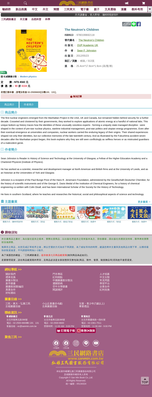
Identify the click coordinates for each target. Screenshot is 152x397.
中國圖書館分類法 (63, 280)
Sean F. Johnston (86, 50)
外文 (45, 9)
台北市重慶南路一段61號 (93, 319)
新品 (21, 9)
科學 (47, 19)
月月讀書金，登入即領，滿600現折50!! (102, 14)
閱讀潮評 (58, 289)
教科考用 (137, 9)
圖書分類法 (12, 280)
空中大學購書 (60, 286)
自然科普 (36, 19)
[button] (149, 217)
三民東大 (70, 9)
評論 (127, 24)
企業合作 (105, 286)
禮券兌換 (11, 277)
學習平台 (105, 283)
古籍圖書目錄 (12, 306)
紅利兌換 (105, 289)
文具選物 (110, 9)
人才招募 (105, 274)
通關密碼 (58, 283)
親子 (97, 9)
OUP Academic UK (87, 45)
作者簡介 (29, 104)
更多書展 (144, 201)
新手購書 (11, 283)
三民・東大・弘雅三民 (17, 303)
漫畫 (124, 9)
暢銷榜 (6, 9)
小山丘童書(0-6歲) (52, 303)
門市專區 (58, 274)
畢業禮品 (84, 306)
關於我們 (11, 274)
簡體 (56, 9)
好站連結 (11, 292)
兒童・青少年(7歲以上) (92, 303)
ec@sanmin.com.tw (26, 326)
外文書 (23, 19)
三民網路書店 (8, 19)
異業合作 (11, 289)
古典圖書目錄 (49, 306)
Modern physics (28, 76)
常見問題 (105, 280)
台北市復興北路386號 (17, 319)
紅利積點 (58, 277)
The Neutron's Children (91, 40)
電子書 (85, 9)
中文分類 (105, 277)
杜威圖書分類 (10, 76)
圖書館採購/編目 (15, 286)
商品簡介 (9, 104)
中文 (35, 9)
